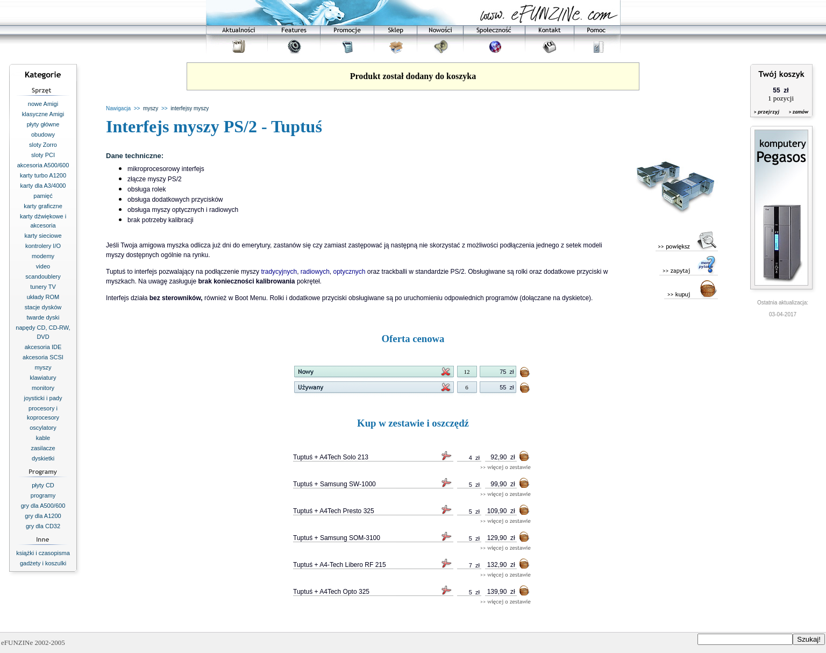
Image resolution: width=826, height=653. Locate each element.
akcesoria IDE (43, 347)
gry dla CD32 (43, 526)
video (43, 266)
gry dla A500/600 (43, 505)
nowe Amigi (43, 104)
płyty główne (43, 124)
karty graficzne (43, 206)
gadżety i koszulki (43, 563)
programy (43, 495)
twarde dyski (42, 317)
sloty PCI (43, 155)
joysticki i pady (43, 398)
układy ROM (43, 297)
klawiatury (43, 377)
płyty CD (43, 485)
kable (43, 438)
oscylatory (43, 427)
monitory (43, 388)
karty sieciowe (42, 235)
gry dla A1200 (43, 516)
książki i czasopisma (43, 553)
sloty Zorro (43, 144)
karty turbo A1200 (43, 175)
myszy (42, 367)
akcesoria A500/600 (43, 165)
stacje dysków (43, 307)
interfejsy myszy (189, 108)
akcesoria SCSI (43, 357)
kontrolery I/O (43, 246)
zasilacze (43, 448)
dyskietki (43, 458)
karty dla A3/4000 (43, 185)
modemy (43, 256)
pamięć (42, 196)
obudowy (43, 134)
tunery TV (43, 286)
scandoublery (42, 276)
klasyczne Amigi (43, 114)
